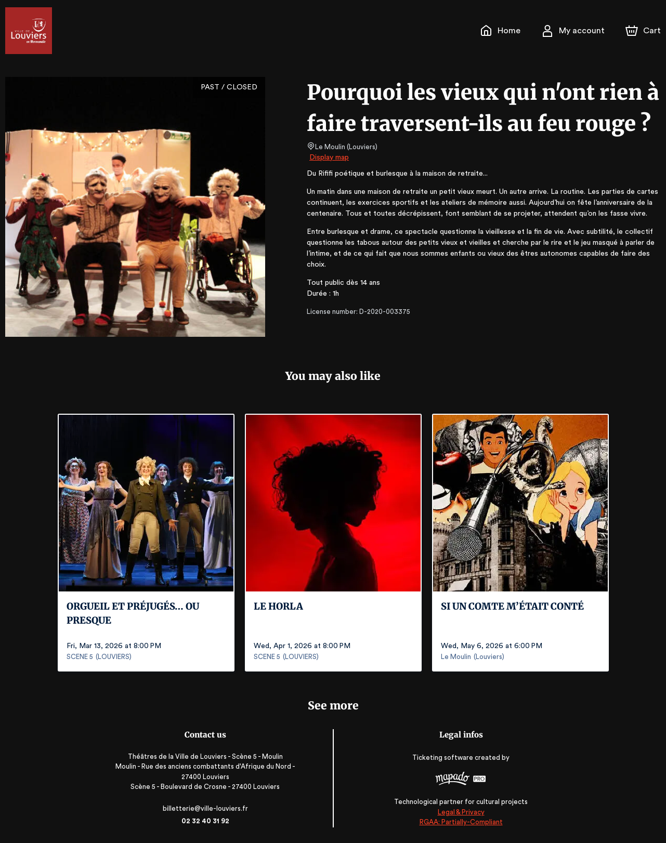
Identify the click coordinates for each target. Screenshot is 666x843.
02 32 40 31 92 (207, 821)
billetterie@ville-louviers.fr (206, 808)
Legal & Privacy (459, 812)
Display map (329, 157)
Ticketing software (442, 757)
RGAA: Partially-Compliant (459, 822)
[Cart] (644, 30)
